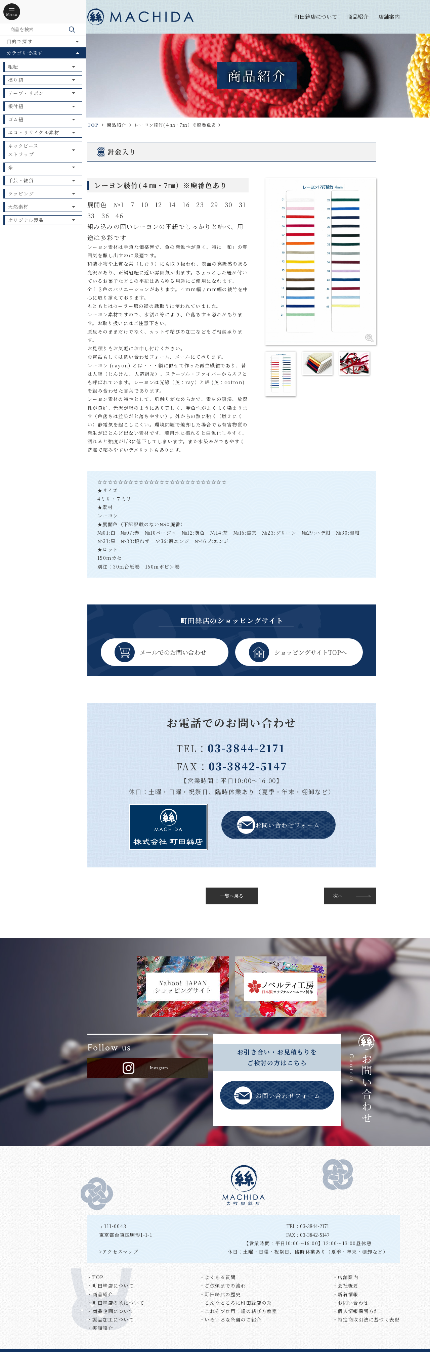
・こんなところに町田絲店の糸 (236, 1302)
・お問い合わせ (351, 1302)
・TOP (95, 1277)
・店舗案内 (345, 1277)
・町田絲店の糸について (115, 1302)
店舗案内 (389, 16)
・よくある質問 (218, 1277)
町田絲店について (315, 16)
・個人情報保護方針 (356, 1311)
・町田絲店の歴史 (220, 1294)
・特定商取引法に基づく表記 (366, 1319)
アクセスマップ (120, 1251)
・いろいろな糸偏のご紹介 (231, 1319)
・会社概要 (345, 1285)
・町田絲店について (110, 1285)
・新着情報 (345, 1294)
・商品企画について (110, 1311)
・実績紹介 (100, 1327)
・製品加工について (110, 1319)
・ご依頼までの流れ (223, 1285)
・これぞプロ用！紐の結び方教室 (238, 1311)
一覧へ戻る (232, 895)
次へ (337, 895)
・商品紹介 (100, 1294)
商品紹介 (358, 16)
